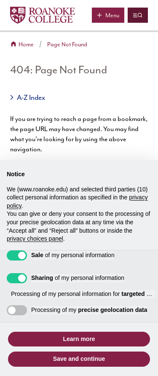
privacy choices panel (35, 238)
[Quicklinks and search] (138, 15)
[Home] (42, 15)
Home (26, 44)
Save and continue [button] (79, 358)
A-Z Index (31, 97)
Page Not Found (67, 44)
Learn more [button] (79, 339)
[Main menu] (108, 15)
